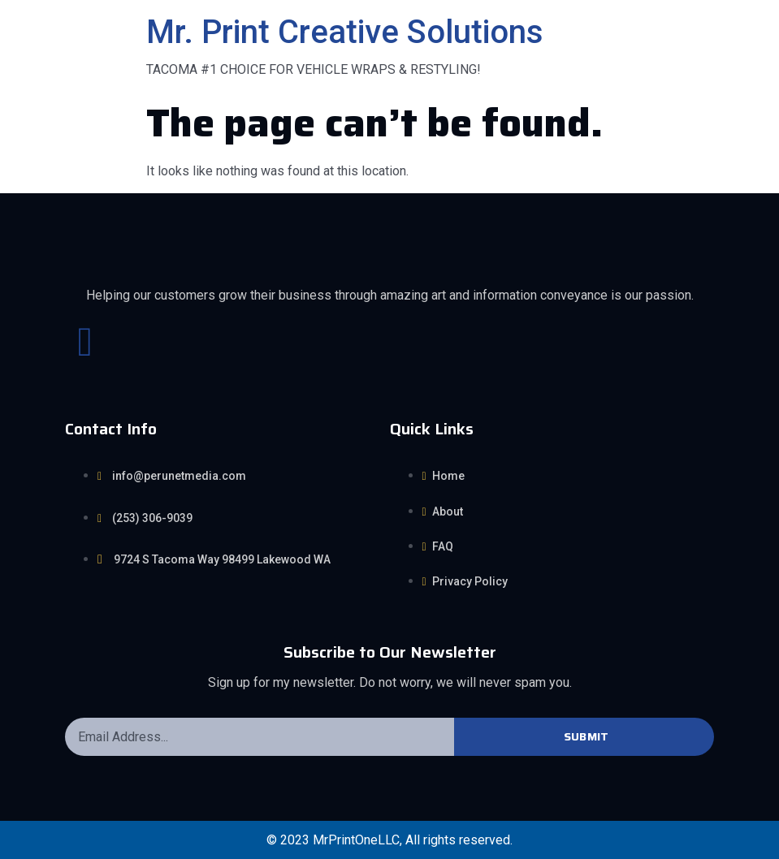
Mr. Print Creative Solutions (344, 32)
